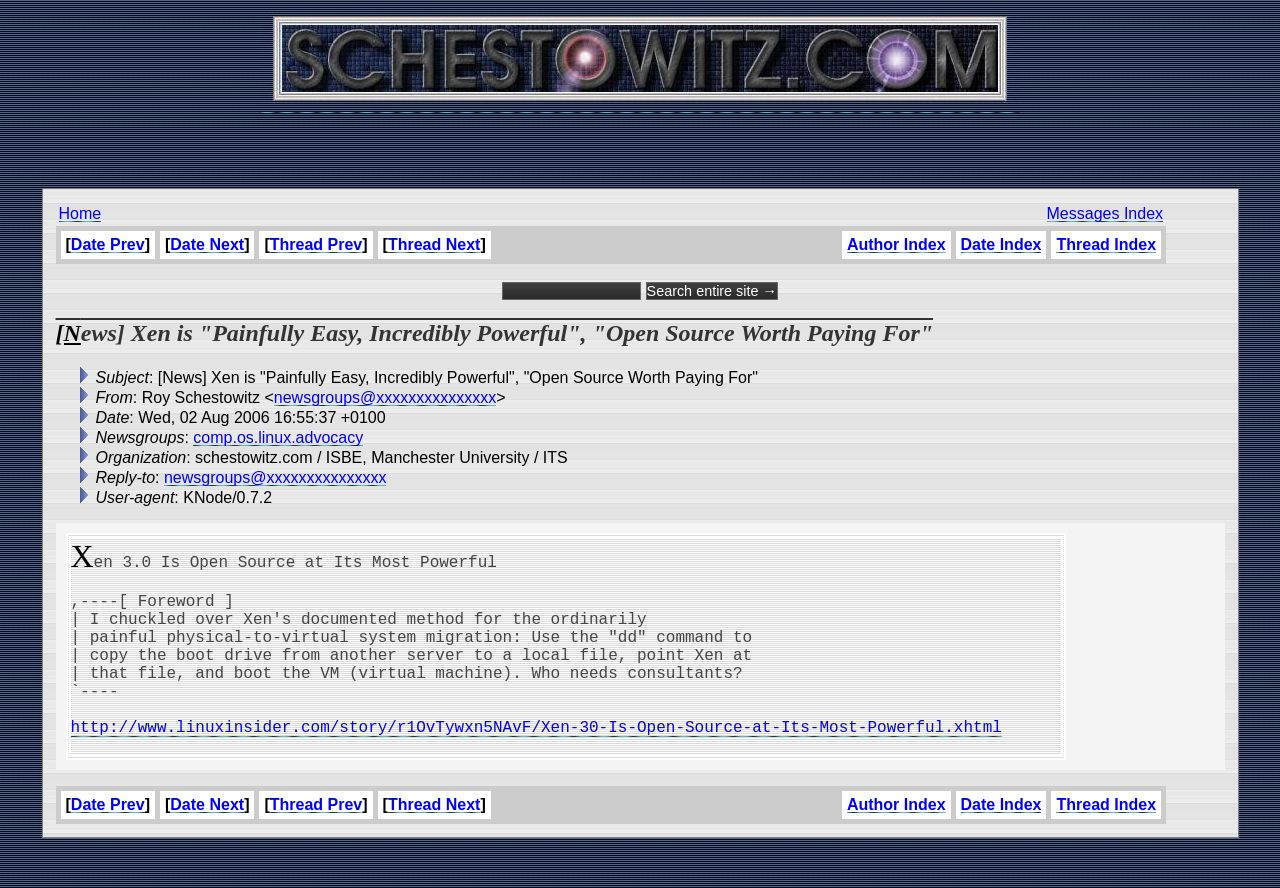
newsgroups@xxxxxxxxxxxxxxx (385, 397)
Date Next (207, 244)
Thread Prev (316, 244)
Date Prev (108, 244)
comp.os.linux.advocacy (278, 437)
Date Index (1001, 244)
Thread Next (434, 244)
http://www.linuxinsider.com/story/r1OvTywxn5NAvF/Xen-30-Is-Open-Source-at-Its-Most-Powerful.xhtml (536, 762)
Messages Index (1105, 213)
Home (80, 213)
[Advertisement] (640, 140)
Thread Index (1106, 244)
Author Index (896, 244)
